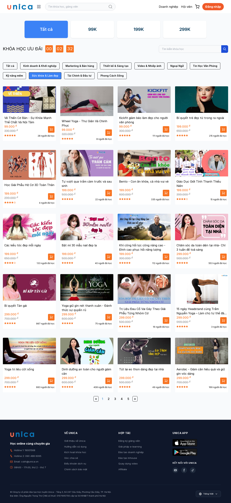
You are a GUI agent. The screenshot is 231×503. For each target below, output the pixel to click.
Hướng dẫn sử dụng (75, 446)
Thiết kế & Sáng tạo (115, 65)
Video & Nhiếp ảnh (149, 65)
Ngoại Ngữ (177, 65)
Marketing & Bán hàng (80, 65)
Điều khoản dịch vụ (75, 463)
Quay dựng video (128, 463)
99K (92, 29)
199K (139, 29)
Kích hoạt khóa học (75, 452)
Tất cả (46, 29)
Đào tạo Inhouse (127, 458)
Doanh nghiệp (168, 6)
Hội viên (186, 6)
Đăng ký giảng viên (129, 440)
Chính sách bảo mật (75, 469)
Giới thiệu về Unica (74, 440)
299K (184, 29)
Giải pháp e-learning (130, 446)
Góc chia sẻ (71, 458)
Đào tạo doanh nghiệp (131, 452)
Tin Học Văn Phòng (205, 65)
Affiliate (122, 469)
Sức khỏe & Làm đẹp (45, 75)
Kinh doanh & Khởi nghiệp (39, 65)
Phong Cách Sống (112, 75)
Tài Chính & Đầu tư (79, 75)
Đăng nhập (213, 6)
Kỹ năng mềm (14, 75)
